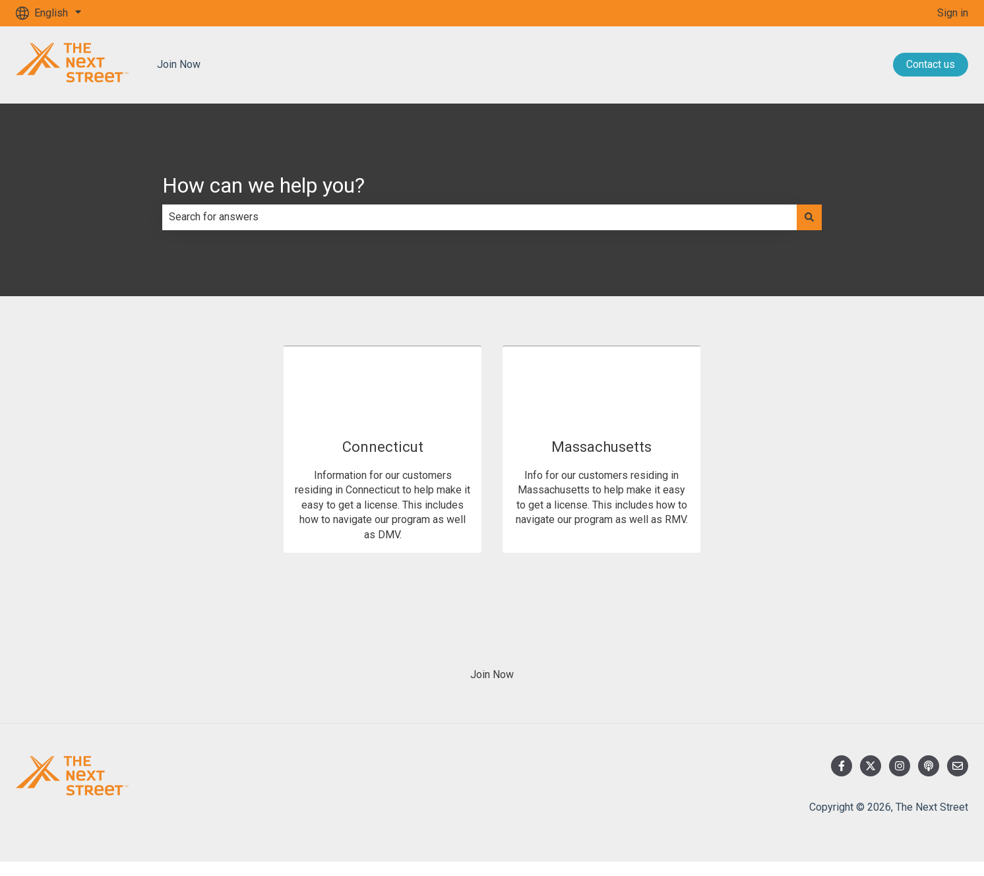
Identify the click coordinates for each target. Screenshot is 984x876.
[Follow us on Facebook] (841, 765)
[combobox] (479, 217)
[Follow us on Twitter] (870, 765)
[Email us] (957, 765)
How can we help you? (263, 185)
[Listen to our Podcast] (928, 765)
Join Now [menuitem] (492, 674)
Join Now (178, 64)
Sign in (952, 13)
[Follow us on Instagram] (899, 765)
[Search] (809, 217)
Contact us (930, 64)
